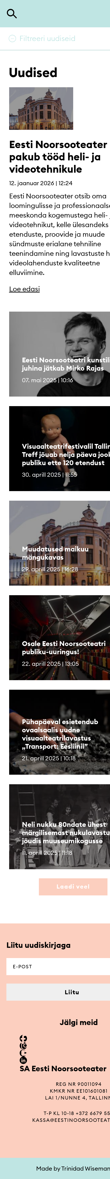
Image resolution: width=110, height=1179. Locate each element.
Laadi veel (73, 886)
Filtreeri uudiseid (47, 38)
